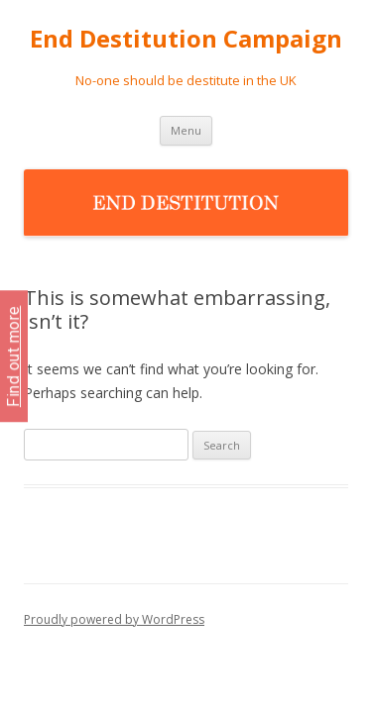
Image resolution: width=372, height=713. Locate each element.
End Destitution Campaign (186, 39)
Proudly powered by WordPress (114, 619)
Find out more (13, 357)
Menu (186, 130)
